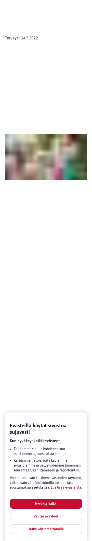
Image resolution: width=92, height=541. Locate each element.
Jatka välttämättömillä (46, 529)
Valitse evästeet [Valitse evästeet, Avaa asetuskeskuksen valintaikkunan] (46, 516)
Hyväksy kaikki (46, 503)
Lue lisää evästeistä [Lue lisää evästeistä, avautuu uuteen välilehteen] (66, 487)
